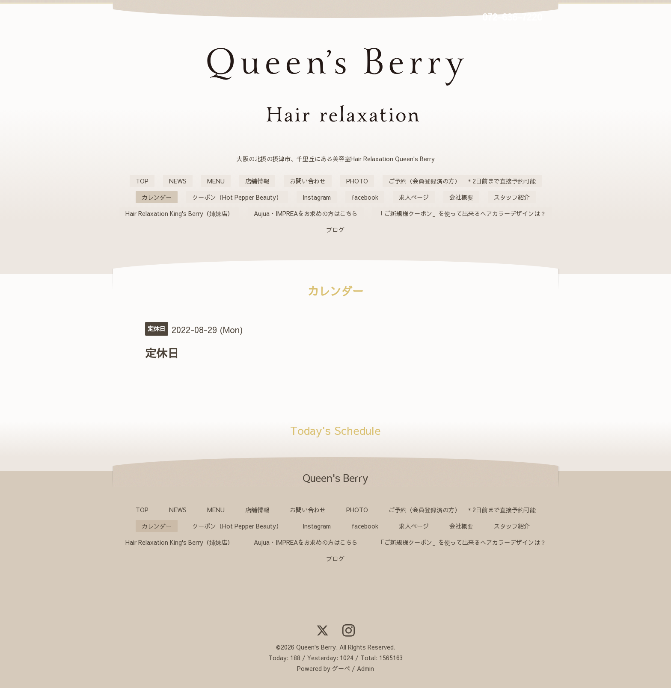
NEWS (178, 181)
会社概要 (461, 197)
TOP (142, 181)
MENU (216, 181)
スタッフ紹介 (512, 197)
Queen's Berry (316, 647)
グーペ (341, 668)
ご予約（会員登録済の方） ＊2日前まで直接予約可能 (462, 181)
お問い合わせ (308, 181)
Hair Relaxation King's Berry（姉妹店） (179, 213)
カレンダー (157, 197)
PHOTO (357, 181)
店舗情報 (257, 181)
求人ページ (414, 197)
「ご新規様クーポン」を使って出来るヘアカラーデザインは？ (462, 213)
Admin (365, 668)
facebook (364, 197)
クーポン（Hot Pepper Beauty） (237, 197)
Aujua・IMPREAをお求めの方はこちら (306, 213)
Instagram (317, 197)
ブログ (335, 229)
